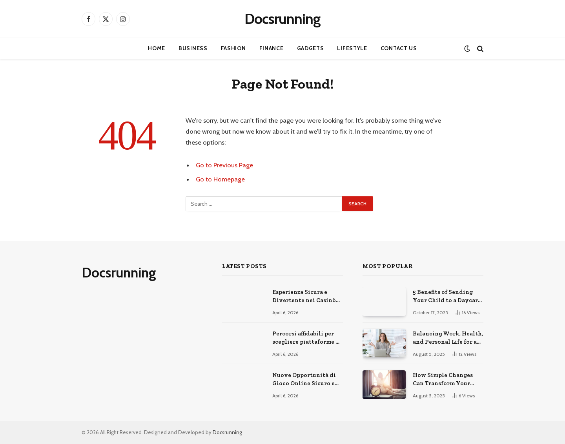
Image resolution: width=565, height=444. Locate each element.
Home (156, 48)
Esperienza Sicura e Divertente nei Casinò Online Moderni (304, 296)
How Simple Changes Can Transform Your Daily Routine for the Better (443, 380)
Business (193, 48)
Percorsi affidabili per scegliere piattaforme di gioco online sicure (307, 338)
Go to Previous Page (224, 165)
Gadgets (310, 48)
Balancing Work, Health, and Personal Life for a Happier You (448, 338)
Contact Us (399, 48)
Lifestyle (352, 48)
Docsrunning (227, 432)
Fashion (233, 48)
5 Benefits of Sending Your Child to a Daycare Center (447, 296)
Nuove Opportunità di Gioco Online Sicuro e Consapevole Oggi (304, 380)
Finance (271, 48)
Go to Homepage (220, 179)
